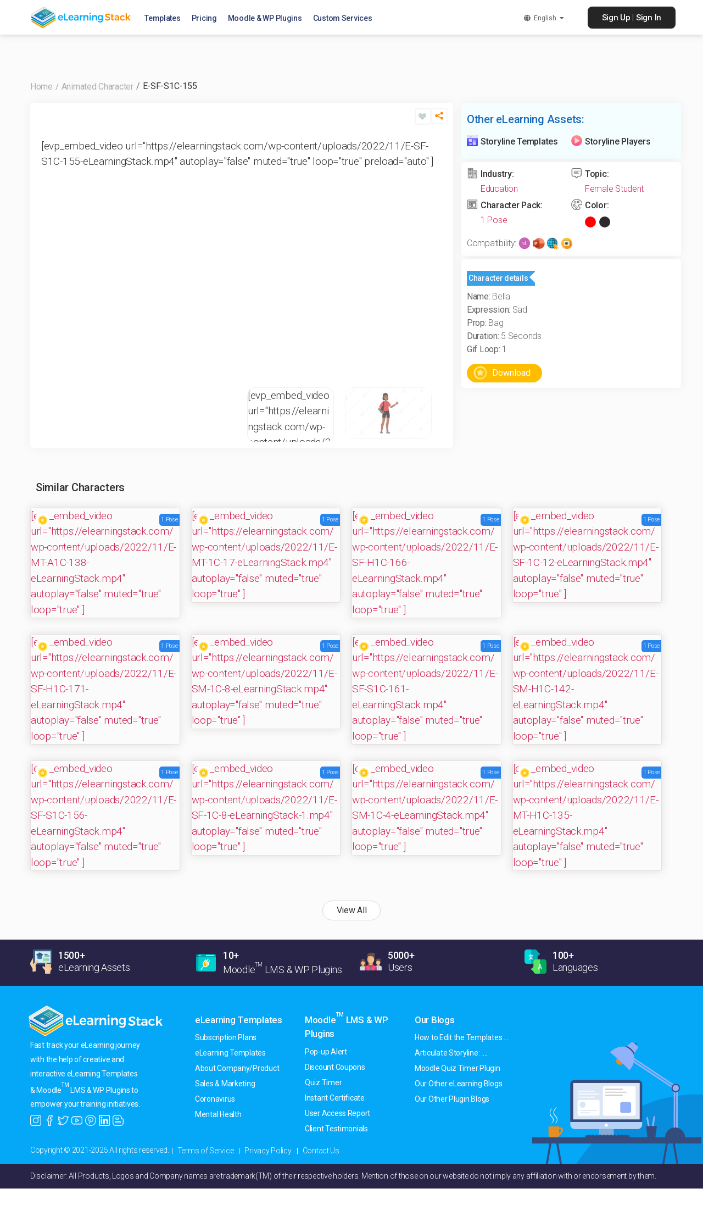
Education (499, 189)
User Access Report (337, 1113)
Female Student (614, 189)
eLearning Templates (238, 1019)
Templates (166, 18)
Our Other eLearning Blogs (458, 1083)
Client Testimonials (336, 1128)
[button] (439, 120)
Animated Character (97, 86)
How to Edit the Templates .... (462, 1037)
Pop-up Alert (326, 1051)
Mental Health (218, 1114)
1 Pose (494, 220)
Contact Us (321, 1150)
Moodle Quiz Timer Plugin (457, 1068)
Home (41, 86)
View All (352, 910)
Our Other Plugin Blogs (452, 1099)
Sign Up (616, 18)
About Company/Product (237, 1068)
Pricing (208, 18)
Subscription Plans (225, 1037)
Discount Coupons (335, 1067)
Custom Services (346, 18)
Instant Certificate (335, 1097)
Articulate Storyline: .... (451, 1052)
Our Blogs (435, 1019)
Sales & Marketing (225, 1083)
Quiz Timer (323, 1082)
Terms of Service (205, 1150)
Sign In (648, 18)
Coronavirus (215, 1099)
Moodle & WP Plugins (269, 18)
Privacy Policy (267, 1150)
